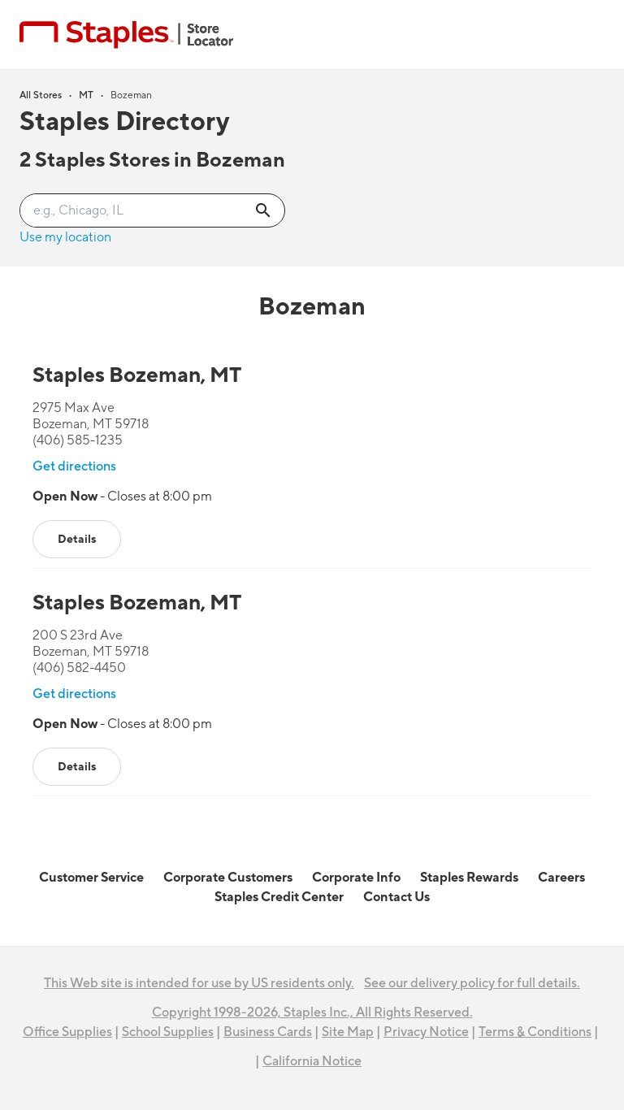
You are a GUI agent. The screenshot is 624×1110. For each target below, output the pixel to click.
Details (77, 539)
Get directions (74, 466)
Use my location (65, 237)
